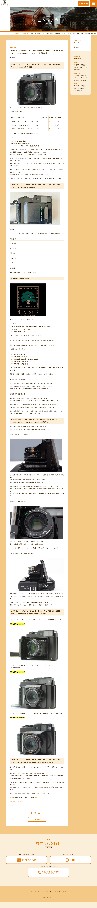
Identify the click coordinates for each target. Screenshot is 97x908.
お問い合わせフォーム (16, 801)
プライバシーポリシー (48, 897)
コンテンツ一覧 (46, 891)
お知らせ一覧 (35, 891)
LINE (11, 805)
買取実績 (12, 58)
